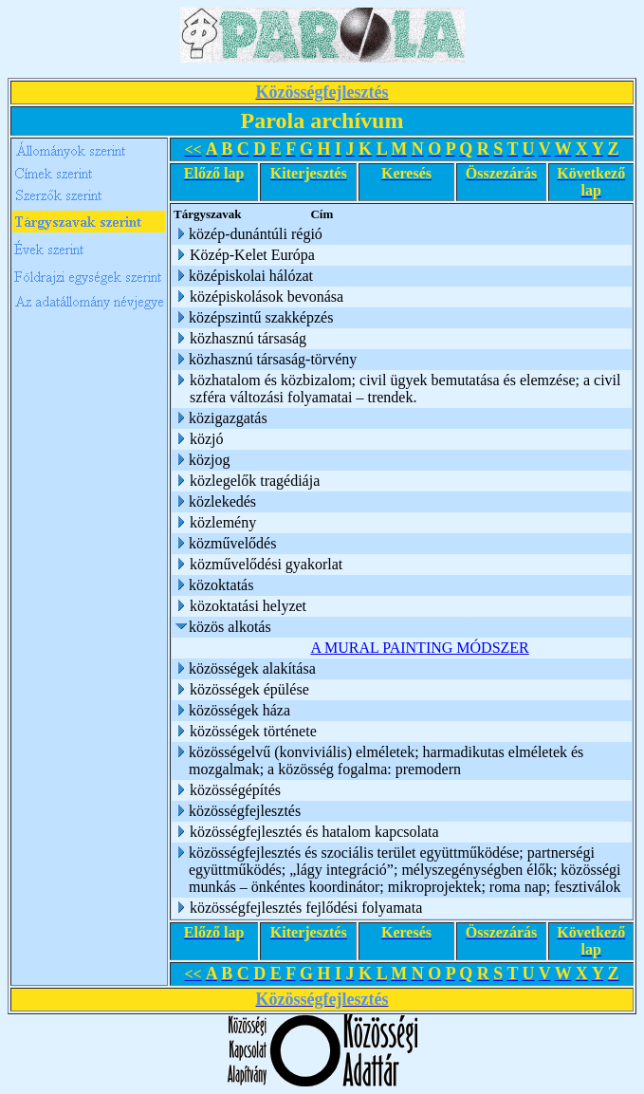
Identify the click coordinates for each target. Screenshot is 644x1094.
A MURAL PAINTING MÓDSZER (419, 648)
